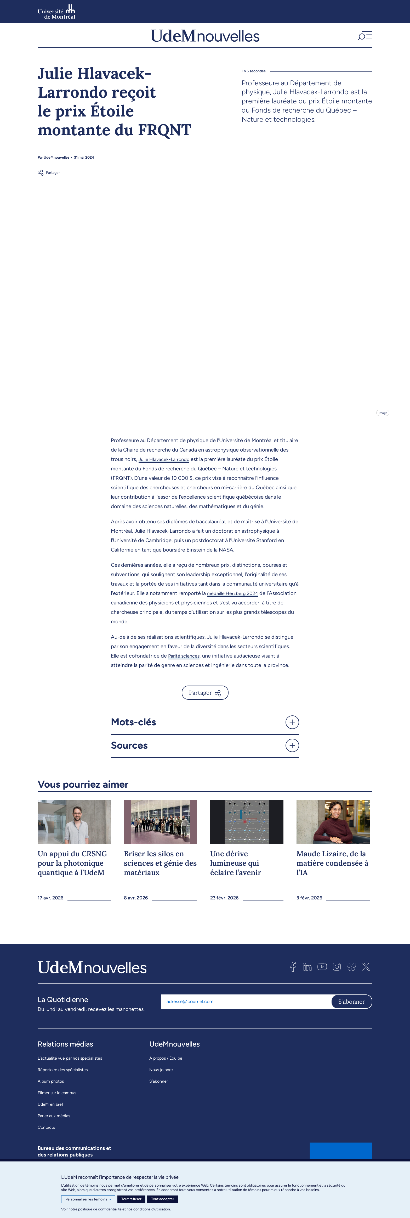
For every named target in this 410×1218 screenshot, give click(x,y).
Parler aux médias (54, 1128)
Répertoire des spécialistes (63, 1082)
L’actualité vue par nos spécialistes (70, 1071)
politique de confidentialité (100, 1209)
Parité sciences (186, 668)
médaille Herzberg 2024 (235, 606)
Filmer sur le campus (57, 1105)
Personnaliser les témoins (88, 1199)
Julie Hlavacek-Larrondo (167, 472)
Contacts (46, 1140)
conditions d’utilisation (151, 1209)
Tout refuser (131, 1199)
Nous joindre (161, 1082)
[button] (364, 42)
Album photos (51, 1094)
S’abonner (158, 1094)
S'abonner (351, 1014)
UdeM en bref (50, 1117)
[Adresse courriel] (246, 1014)
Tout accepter (162, 1199)
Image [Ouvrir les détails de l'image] (382, 425)
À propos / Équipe (165, 1071)
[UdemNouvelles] (205, 42)
